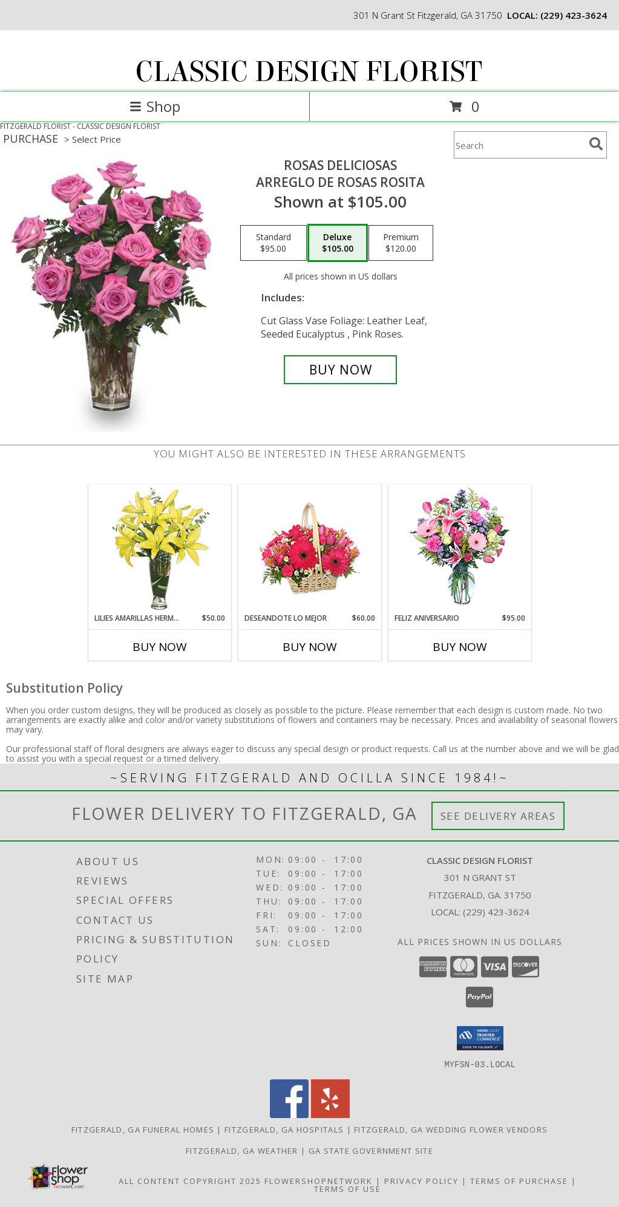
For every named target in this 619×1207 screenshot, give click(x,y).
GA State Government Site (371, 1150)
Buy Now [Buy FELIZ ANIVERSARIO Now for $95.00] (460, 647)
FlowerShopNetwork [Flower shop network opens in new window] (318, 1180)
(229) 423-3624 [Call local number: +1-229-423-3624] (573, 15)
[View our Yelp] (330, 1114)
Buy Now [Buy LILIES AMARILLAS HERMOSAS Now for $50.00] (160, 647)
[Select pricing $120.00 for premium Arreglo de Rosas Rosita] (401, 243)
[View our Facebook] (289, 1114)
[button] (480, 1038)
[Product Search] (519, 145)
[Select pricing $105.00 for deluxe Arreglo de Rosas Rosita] (337, 243)
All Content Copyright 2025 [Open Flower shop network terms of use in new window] (190, 1180)
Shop (154, 106)
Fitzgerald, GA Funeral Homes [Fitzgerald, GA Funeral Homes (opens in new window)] (142, 1129)
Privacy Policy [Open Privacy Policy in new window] (421, 1180)
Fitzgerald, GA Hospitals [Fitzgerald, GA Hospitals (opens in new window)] (284, 1129)
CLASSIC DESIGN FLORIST (308, 72)
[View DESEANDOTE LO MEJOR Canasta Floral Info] (309, 549)
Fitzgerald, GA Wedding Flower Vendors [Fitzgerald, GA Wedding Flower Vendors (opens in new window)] (451, 1129)
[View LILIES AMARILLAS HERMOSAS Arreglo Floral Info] (159, 549)
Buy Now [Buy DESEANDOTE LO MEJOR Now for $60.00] (310, 647)
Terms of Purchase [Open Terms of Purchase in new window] (519, 1180)
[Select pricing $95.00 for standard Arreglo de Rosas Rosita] (273, 243)
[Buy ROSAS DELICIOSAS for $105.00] (341, 369)
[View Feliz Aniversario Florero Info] (459, 549)
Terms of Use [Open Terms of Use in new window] (347, 1188)
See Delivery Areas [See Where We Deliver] (498, 816)
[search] (596, 144)
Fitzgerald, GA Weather (242, 1150)
